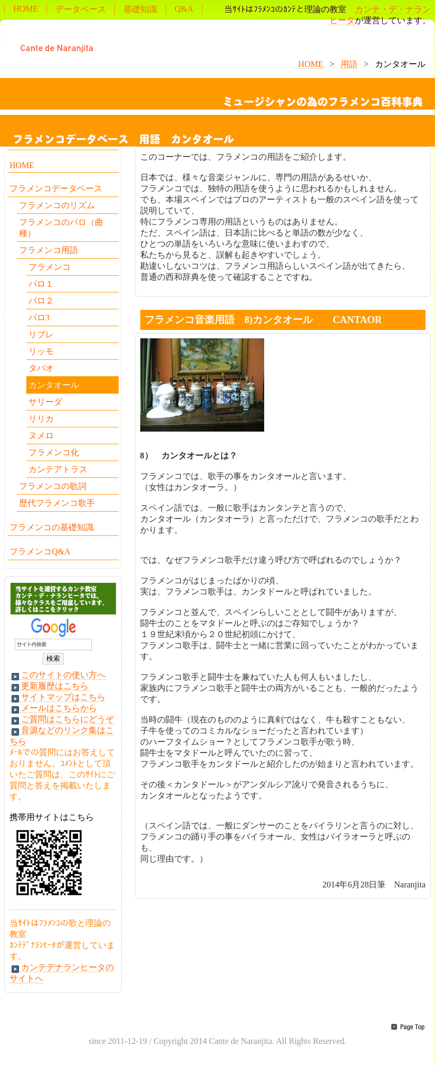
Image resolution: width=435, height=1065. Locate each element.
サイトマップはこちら (57, 697)
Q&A (184, 8)
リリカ (41, 418)
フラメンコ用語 (48, 250)
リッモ (41, 351)
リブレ (41, 334)
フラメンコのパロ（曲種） (61, 228)
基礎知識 (140, 9)
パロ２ (41, 300)
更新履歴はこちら (49, 686)
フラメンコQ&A (40, 551)
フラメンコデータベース (55, 188)
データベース (80, 9)
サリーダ (45, 401)
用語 (349, 64)
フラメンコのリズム (57, 205)
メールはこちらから (53, 708)
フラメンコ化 (53, 452)
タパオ (41, 368)
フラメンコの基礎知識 (51, 527)
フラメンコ (49, 266)
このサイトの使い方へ (57, 675)
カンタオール (53, 384)
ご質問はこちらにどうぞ (61, 719)
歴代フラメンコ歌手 (57, 503)
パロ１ (41, 283)
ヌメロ (41, 435)
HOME (25, 8)
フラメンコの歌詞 (52, 486)
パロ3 (39, 317)
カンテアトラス (58, 469)
